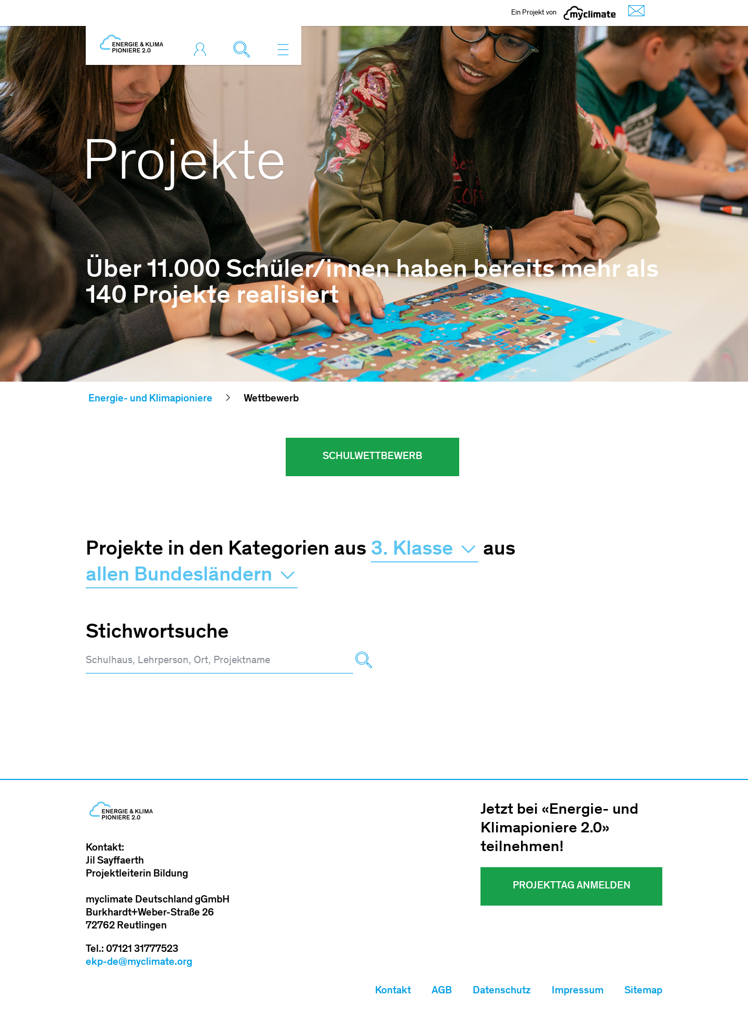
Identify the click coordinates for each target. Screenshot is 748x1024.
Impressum (578, 991)
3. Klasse (424, 550)
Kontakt (393, 991)
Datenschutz (502, 991)
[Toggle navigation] (283, 49)
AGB (442, 991)
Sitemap (643, 991)
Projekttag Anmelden (572, 886)
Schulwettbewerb (372, 457)
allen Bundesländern (192, 575)
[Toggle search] (244, 49)
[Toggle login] (202, 49)
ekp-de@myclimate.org (139, 963)
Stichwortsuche (157, 633)
